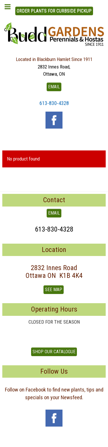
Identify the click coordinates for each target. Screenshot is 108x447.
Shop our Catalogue (54, 351)
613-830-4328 (54, 103)
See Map (53, 289)
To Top (54, 441)
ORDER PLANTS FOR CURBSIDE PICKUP (54, 11)
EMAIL (54, 86)
